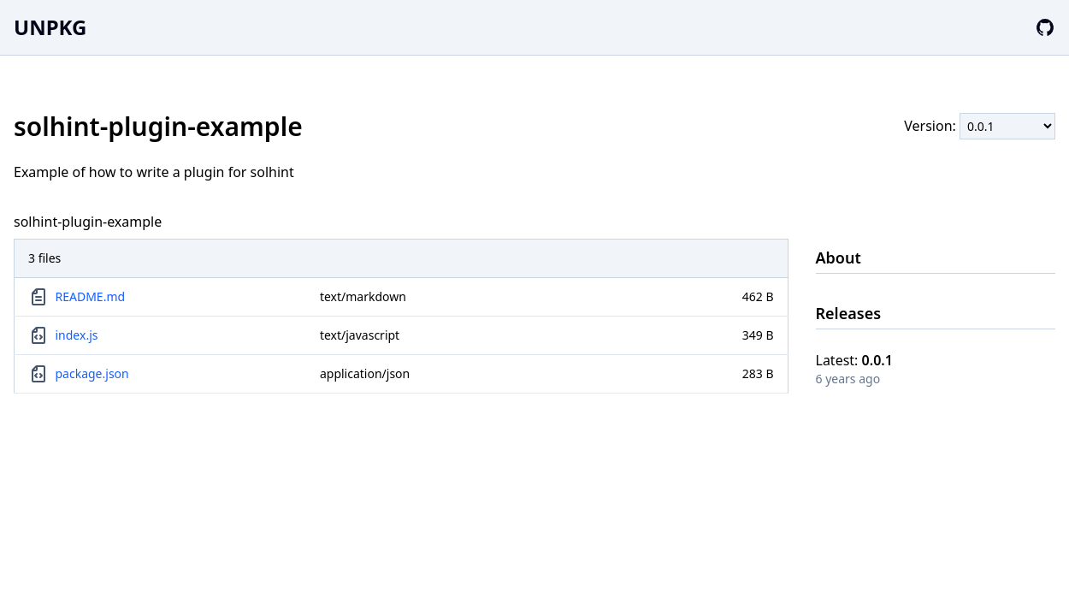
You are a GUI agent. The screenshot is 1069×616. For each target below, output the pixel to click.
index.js (77, 335)
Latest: (854, 360)
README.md (91, 296)
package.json (92, 373)
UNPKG (50, 27)
